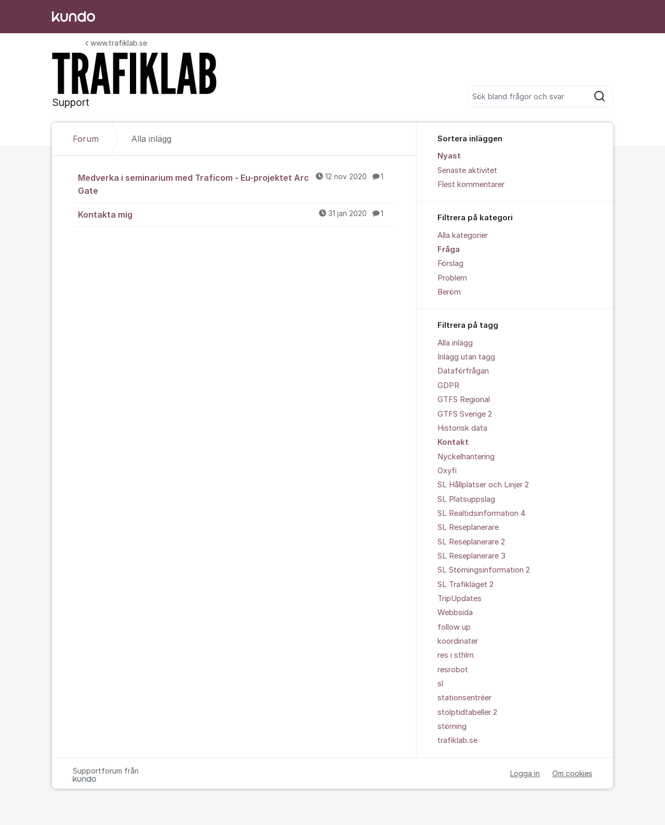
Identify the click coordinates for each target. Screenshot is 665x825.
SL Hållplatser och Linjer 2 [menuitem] (483, 484)
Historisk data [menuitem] (462, 428)
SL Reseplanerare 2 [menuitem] (471, 542)
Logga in (525, 773)
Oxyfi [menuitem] (447, 470)
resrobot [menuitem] (452, 669)
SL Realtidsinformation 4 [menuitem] (481, 513)
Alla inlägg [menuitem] (455, 343)
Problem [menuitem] (452, 278)
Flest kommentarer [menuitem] (470, 184)
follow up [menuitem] (454, 627)
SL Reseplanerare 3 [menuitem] (471, 556)
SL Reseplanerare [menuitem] (468, 527)
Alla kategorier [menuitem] (462, 235)
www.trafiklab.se (116, 42)
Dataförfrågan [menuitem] (463, 371)
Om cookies (572, 773)
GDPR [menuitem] (448, 385)
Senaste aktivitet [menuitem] (467, 170)
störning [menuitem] (452, 726)
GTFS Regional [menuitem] (463, 399)
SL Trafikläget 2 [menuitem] (465, 584)
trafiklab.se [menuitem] (457, 740)
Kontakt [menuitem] (453, 442)
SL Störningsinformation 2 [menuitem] (483, 570)
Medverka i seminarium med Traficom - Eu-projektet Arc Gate (237, 183)
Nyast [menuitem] (449, 156)
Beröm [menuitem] (449, 292)
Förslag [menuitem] (450, 263)
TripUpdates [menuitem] (459, 598)
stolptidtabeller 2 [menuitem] (467, 712)
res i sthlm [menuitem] (455, 655)
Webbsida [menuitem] (455, 612)
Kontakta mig (237, 214)
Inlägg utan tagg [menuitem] (466, 357)
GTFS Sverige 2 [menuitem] (464, 414)
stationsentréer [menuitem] (464, 697)
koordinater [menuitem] (457, 641)
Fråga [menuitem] (448, 249)
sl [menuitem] (440, 683)
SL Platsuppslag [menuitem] (466, 499)
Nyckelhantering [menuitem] (466, 456)
